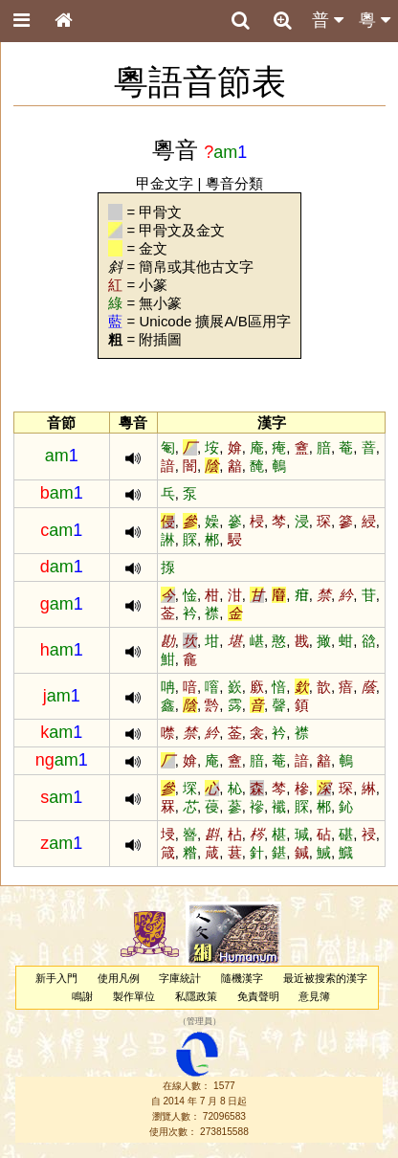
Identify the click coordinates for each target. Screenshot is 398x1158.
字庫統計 (180, 978)
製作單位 (134, 996)
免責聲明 (258, 996)
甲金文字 (164, 183)
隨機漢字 (242, 978)
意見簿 (314, 996)
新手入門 (56, 978)
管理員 (199, 1021)
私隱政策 (196, 996)
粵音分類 (234, 183)
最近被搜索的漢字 (325, 978)
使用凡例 (119, 978)
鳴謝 (82, 996)
